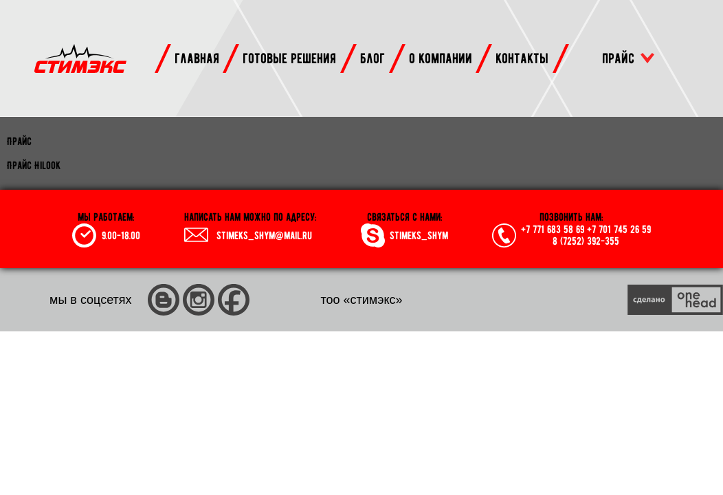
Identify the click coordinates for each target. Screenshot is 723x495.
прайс (618, 58)
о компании (440, 58)
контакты (522, 58)
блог (372, 58)
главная (197, 58)
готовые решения (289, 58)
